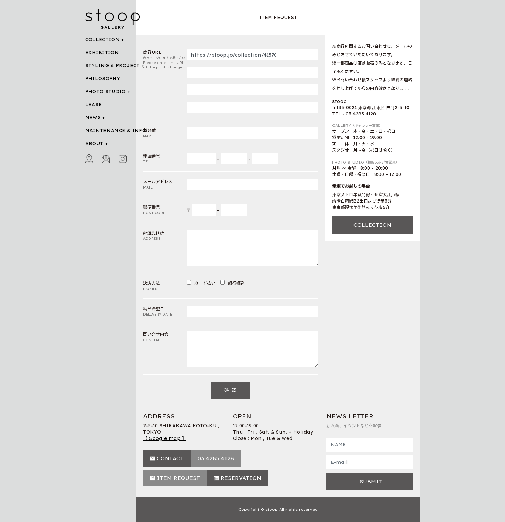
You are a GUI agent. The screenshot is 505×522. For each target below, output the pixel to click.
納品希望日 (165, 311)
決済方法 (165, 285)
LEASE (93, 104)
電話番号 (165, 158)
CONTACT (170, 458)
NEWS (93, 117)
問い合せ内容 (165, 337)
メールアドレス (165, 184)
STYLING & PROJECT (112, 65)
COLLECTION (102, 39)
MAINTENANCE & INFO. (116, 130)
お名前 (165, 133)
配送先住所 (165, 235)
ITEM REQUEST (178, 478)
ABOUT (94, 143)
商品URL (165, 59)
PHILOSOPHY (102, 78)
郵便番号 (165, 210)
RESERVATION (241, 478)
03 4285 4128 (216, 458)
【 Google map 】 (164, 438)
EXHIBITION (102, 52)
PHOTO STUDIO (105, 91)
